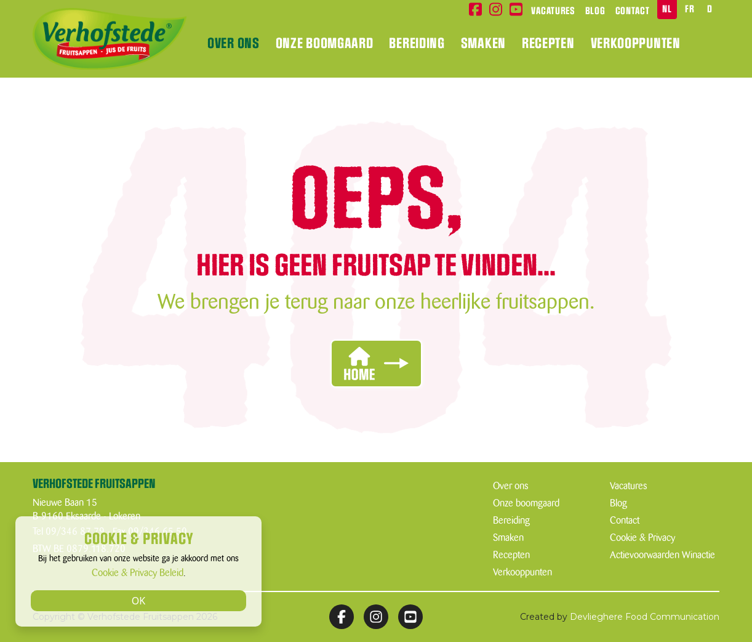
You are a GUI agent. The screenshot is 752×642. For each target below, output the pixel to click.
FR (689, 9)
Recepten (548, 43)
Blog (595, 11)
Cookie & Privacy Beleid (137, 573)
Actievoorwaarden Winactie (662, 555)
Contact (632, 11)
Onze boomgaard (325, 43)
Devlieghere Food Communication (644, 616)
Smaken (483, 43)
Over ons (233, 43)
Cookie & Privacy (642, 538)
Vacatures (553, 11)
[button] (376, 363)
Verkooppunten (636, 43)
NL (666, 9)
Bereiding (416, 43)
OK (138, 600)
